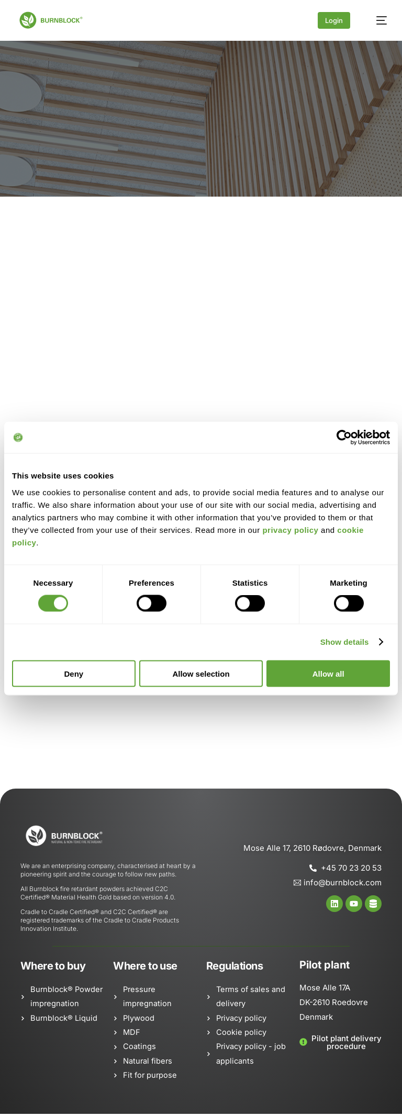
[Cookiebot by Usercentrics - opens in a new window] (344, 438)
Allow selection (200, 673)
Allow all (328, 673)
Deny (73, 673)
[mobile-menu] (376, 20)
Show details (344, 641)
